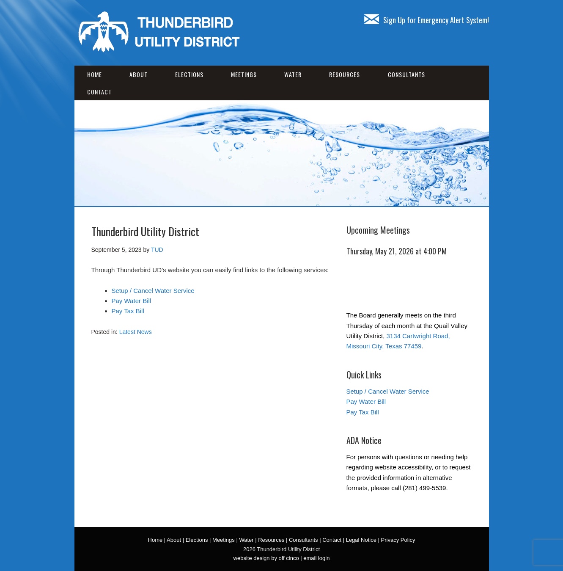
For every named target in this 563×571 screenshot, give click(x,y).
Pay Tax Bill (128, 310)
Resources (344, 74)
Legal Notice (361, 540)
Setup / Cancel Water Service (153, 290)
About (138, 74)
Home (94, 74)
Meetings (244, 74)
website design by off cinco (266, 558)
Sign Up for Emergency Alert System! (426, 19)
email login (316, 558)
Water (293, 74)
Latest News (135, 331)
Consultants (406, 74)
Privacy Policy (398, 540)
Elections (189, 74)
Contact (99, 91)
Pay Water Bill (131, 300)
